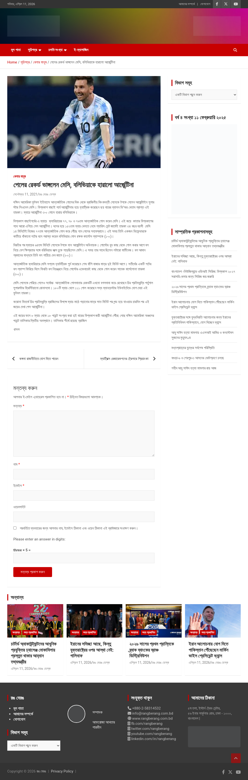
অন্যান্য (17, 597)
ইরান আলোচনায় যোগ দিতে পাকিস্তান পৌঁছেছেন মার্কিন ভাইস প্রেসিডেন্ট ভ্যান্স (208, 650)
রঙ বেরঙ (41, 771)
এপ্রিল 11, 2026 (21, 669)
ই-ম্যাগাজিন (81, 50)
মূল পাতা (16, 50)
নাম (16, 464)
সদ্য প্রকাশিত (30, 632)
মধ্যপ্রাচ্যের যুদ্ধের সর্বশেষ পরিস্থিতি (193, 348)
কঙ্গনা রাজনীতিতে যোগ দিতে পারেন (38, 359)
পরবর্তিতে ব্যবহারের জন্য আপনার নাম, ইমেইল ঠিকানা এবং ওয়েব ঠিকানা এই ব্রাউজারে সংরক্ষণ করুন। (79, 528)
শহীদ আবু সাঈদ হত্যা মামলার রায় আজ (193, 368)
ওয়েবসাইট (19, 507)
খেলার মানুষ (19, 176)
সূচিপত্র (32, 50)
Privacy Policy (62, 771)
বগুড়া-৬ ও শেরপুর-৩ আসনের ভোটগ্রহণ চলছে (197, 358)
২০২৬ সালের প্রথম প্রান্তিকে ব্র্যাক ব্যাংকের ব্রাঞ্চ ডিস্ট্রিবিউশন (151, 650)
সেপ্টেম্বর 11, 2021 (25, 194)
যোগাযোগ (205, 4)
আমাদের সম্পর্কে (187, 4)
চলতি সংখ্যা (55, 50)
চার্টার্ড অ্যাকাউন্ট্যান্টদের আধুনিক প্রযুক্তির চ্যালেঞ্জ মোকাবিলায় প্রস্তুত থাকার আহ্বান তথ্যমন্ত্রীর (33, 653)
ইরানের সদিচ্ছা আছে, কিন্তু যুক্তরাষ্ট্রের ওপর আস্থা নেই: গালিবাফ (92, 650)
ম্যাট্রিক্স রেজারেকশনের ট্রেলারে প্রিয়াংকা (124, 359)
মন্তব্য (18, 406)
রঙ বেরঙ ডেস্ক (47, 194)
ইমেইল (18, 486)
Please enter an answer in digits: (39, 539)
